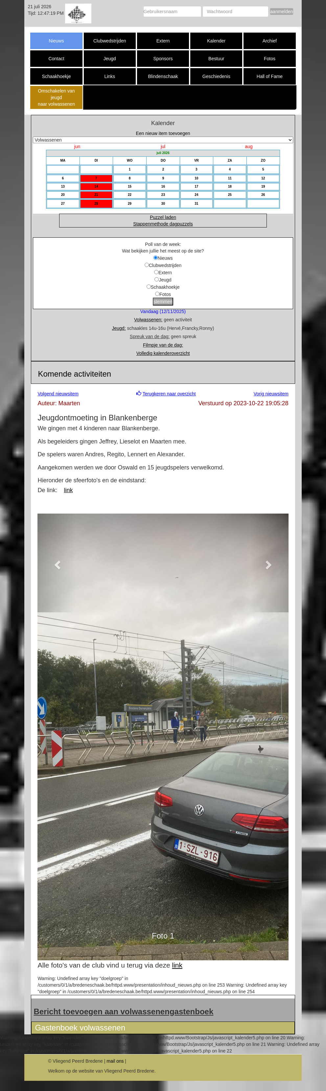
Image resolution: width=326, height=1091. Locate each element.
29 (129, 203)
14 (96, 186)
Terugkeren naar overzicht (169, 393)
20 (63, 195)
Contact (56, 58)
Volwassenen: (148, 319)
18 (230, 186)
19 (263, 186)
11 (230, 178)
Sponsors (163, 58)
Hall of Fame (270, 76)
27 (63, 203)
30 (163, 203)
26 (263, 195)
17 (196, 186)
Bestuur (216, 58)
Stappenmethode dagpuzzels (163, 223)
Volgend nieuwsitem (58, 393)
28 (96, 203)
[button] (56, 563)
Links (109, 76)
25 (230, 195)
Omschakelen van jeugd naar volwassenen (56, 97)
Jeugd (110, 58)
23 (163, 195)
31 (196, 203)
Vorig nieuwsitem (271, 393)
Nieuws (56, 40)
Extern (163, 40)
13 (63, 186)
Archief (270, 40)
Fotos (269, 58)
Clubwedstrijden (109, 40)
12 (263, 178)
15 (129, 186)
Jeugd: (119, 328)
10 (196, 178)
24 (196, 195)
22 (129, 195)
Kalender (216, 40)
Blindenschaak (163, 76)
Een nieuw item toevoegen (163, 133)
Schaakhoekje (56, 76)
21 (96, 195)
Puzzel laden (163, 217)
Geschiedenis (216, 76)
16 (163, 186)
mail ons (115, 1061)
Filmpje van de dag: (163, 345)
